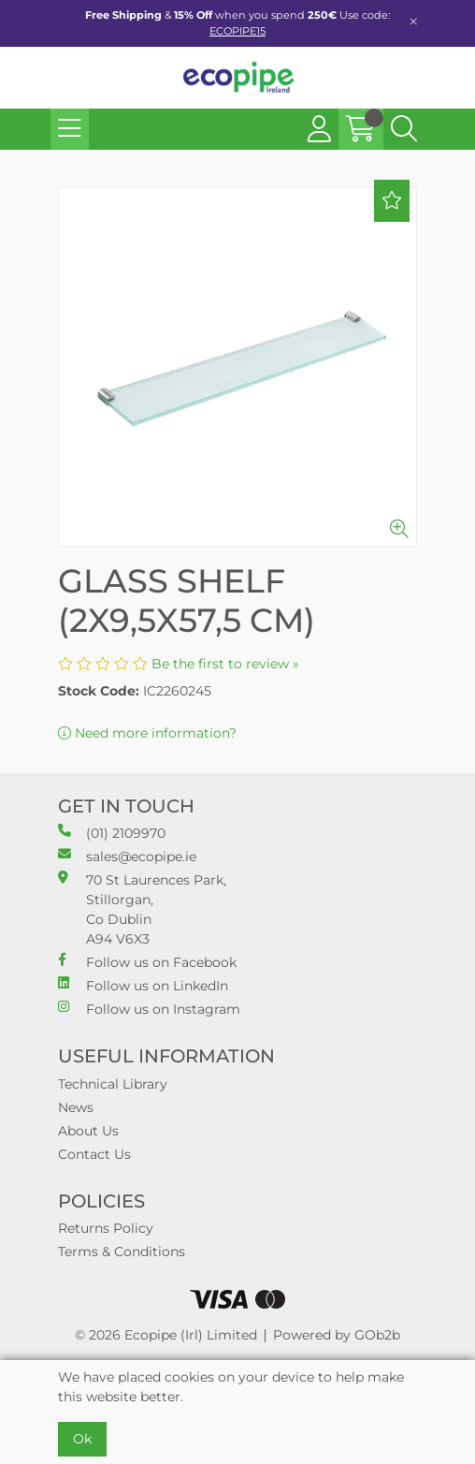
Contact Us (94, 1154)
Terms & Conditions (121, 1251)
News (76, 1107)
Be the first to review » (225, 663)
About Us (88, 1130)
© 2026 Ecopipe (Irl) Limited (166, 1334)
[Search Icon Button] (404, 129)
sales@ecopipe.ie (127, 856)
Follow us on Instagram (149, 1008)
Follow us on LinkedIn (143, 985)
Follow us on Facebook (147, 962)
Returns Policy (105, 1228)
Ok (82, 1438)
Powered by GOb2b (336, 1334)
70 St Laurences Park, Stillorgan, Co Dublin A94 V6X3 (142, 909)
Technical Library (112, 1084)
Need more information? (147, 733)
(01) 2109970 (112, 833)
